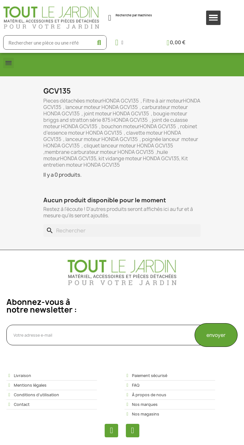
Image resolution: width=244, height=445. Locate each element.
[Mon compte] (119, 42)
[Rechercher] (122, 230)
